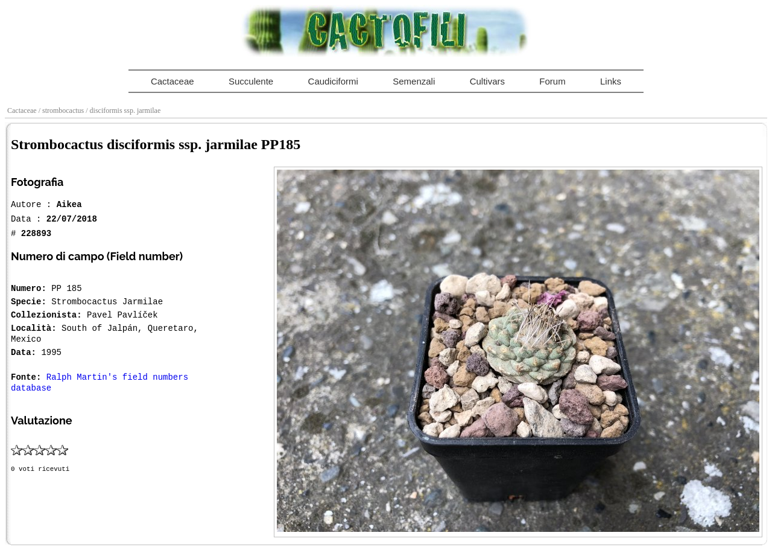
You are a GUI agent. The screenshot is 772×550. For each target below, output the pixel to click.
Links (610, 81)
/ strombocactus (62, 110)
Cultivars (487, 81)
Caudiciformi (333, 81)
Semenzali (414, 81)
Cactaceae (172, 81)
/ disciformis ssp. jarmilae (124, 110)
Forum (552, 81)
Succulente (251, 81)
